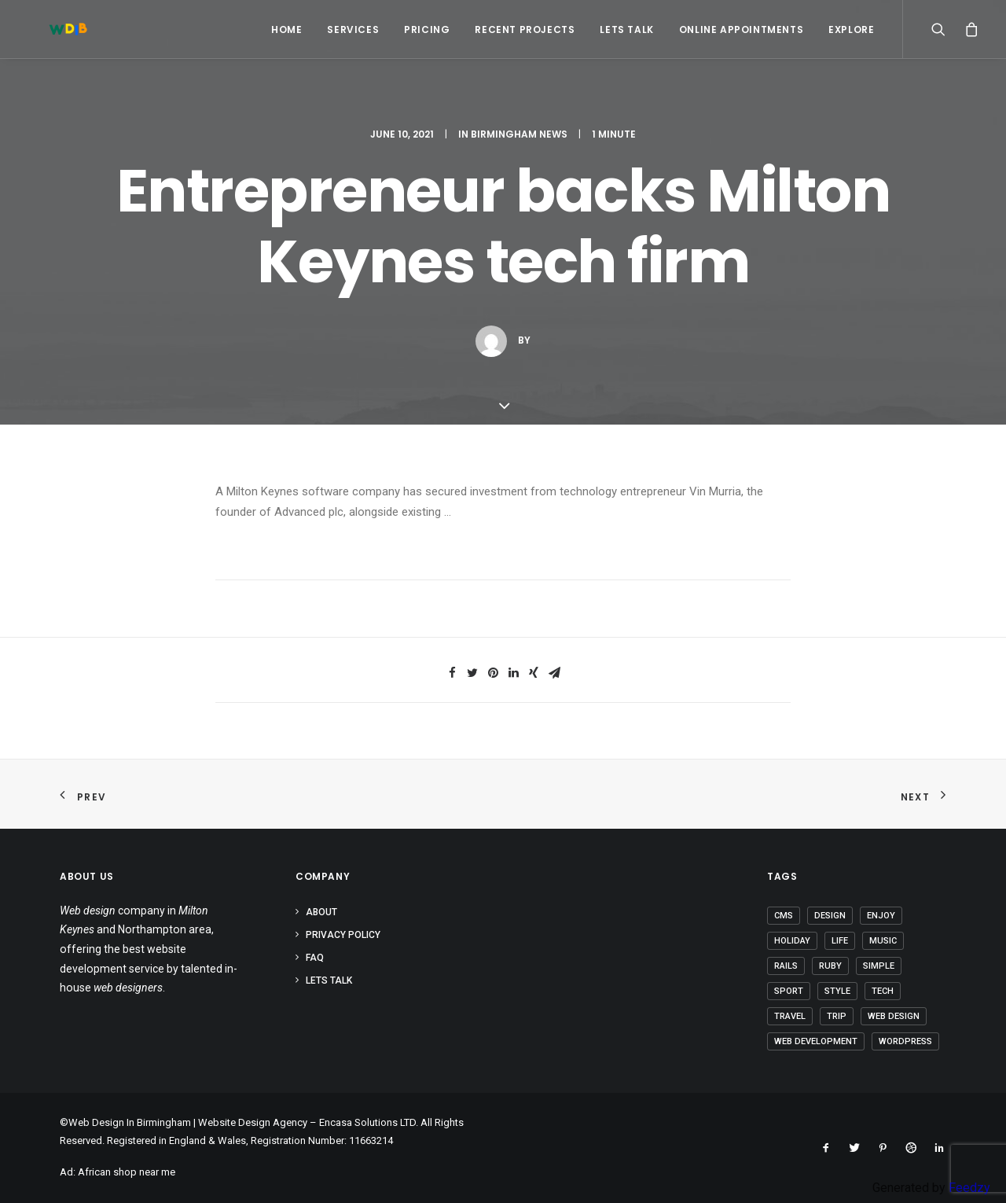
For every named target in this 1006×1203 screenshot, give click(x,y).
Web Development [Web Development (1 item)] (815, 1041)
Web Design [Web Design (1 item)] (894, 1016)
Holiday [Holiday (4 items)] (792, 941)
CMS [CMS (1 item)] (783, 916)
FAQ (315, 957)
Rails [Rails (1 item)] (786, 966)
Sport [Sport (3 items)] (788, 991)
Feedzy (969, 1187)
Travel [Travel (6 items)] (790, 1016)
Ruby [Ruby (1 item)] (830, 966)
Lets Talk (626, 29)
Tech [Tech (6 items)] (883, 991)
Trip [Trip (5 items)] (836, 1016)
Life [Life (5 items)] (840, 941)
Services (353, 29)
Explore (851, 29)
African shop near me (126, 1172)
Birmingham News (519, 134)
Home (286, 29)
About (321, 912)
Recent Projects (525, 29)
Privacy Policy (343, 934)
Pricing (427, 29)
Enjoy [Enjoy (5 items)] (881, 916)
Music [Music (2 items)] (883, 941)
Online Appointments (741, 29)
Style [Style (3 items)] (837, 991)
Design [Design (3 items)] (830, 916)
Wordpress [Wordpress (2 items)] (905, 1041)
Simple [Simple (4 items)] (878, 966)
